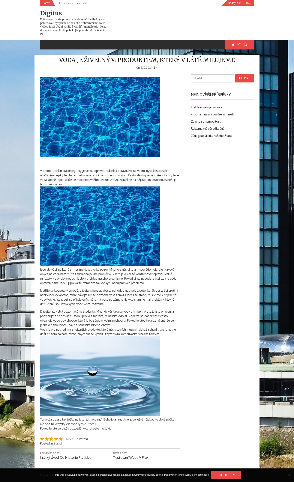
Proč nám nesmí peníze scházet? (212, 114)
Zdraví (58, 443)
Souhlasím (226, 475)
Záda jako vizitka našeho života (211, 136)
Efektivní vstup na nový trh (208, 107)
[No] (289, 475)
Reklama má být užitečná (207, 128)
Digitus (51, 13)
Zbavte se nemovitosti (206, 121)
